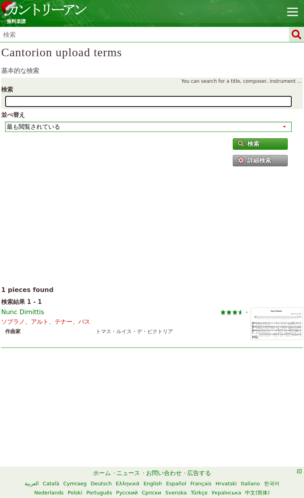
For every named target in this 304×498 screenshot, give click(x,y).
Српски (151, 493)
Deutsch (101, 484)
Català (51, 484)
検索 (7, 89)
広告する (199, 473)
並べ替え (13, 114)
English (152, 484)
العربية (32, 484)
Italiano (250, 484)
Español (176, 484)
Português (99, 493)
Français (201, 484)
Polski (75, 493)
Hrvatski (226, 484)
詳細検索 (254, 160)
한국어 (271, 484)
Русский (127, 493)
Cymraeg (75, 484)
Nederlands (49, 493)
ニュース (128, 473)
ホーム (102, 473)
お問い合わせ (164, 473)
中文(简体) (257, 493)
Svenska (175, 493)
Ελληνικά (128, 484)
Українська (226, 493)
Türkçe (199, 493)
